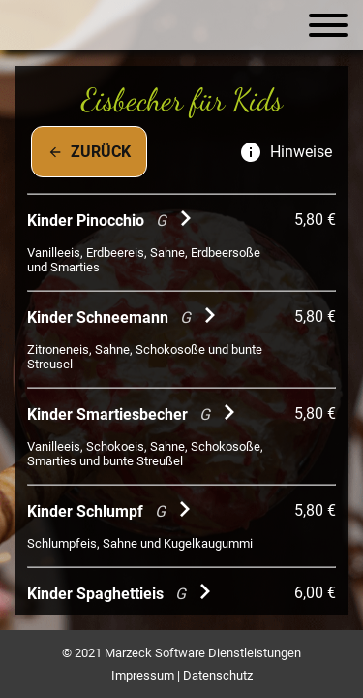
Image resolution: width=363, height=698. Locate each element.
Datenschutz (218, 675)
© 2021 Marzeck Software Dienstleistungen (181, 653)
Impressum (142, 675)
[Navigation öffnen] (328, 25)
